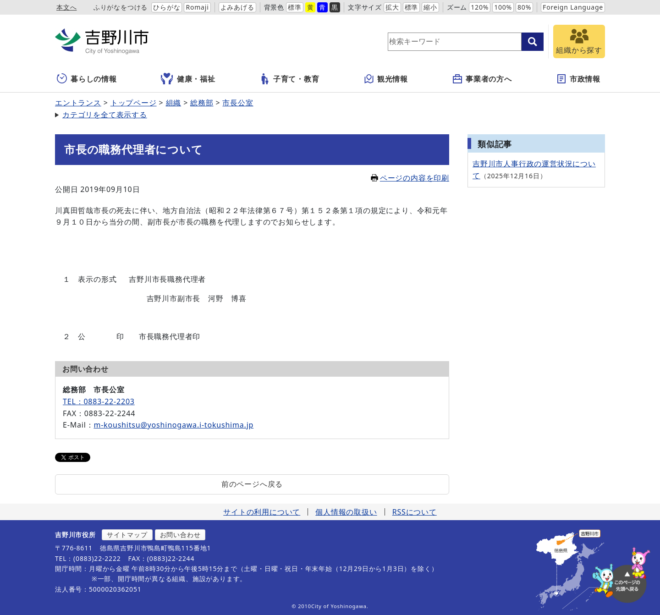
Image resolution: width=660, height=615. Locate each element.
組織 (174, 103)
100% (503, 7)
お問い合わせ (180, 534)
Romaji (197, 7)
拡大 (392, 7)
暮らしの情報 (87, 78)
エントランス (78, 103)
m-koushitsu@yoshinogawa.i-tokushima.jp (173, 425)
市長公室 (237, 103)
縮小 (430, 7)
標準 (295, 7)
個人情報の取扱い (346, 512)
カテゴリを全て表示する (104, 115)
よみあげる (237, 7)
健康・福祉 (188, 79)
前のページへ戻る (252, 484)
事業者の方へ (482, 78)
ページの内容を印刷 (410, 178)
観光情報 (385, 78)
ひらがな (166, 7)
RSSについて (414, 512)
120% (480, 7)
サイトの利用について (261, 512)
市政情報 (578, 78)
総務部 (201, 103)
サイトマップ (127, 534)
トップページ (133, 103)
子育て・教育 (289, 78)
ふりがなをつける (121, 7)
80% (524, 7)
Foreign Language (573, 7)
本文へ (66, 7)
